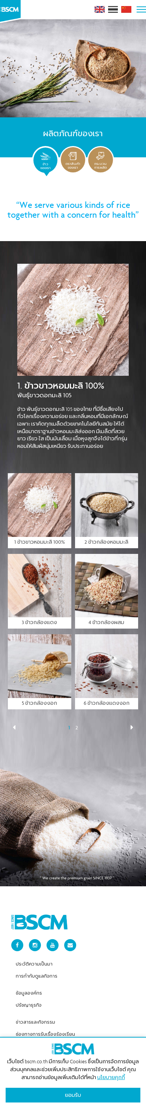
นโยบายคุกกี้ (111, 1073)
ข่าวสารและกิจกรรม (35, 1018)
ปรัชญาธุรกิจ (29, 1001)
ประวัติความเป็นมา (34, 960)
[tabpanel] (73, 588)
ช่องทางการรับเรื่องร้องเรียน (45, 1030)
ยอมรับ (73, 1091)
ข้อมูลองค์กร (29, 989)
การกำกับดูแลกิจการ (36, 972)
